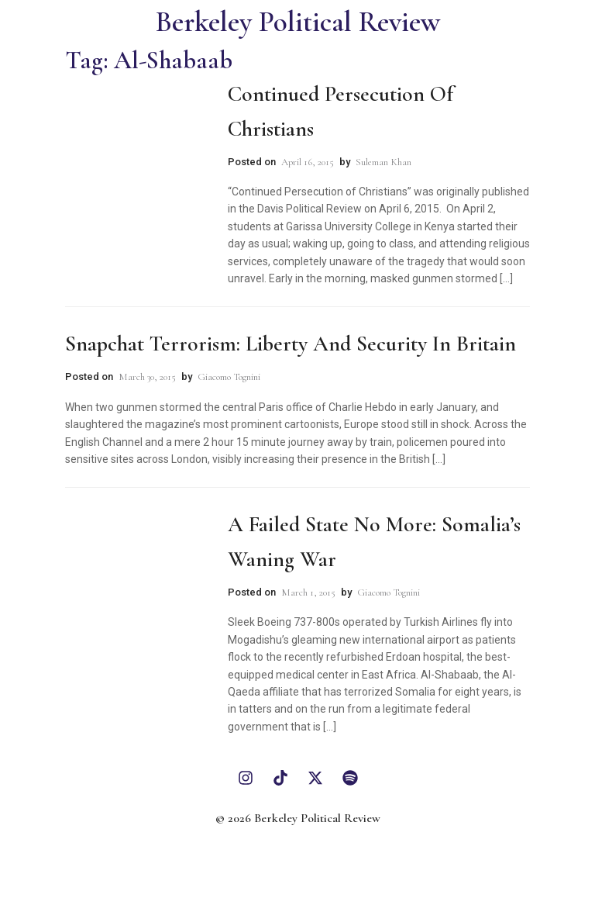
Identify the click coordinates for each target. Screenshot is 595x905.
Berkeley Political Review (298, 22)
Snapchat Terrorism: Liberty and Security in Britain (290, 343)
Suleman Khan (383, 162)
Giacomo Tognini (229, 377)
